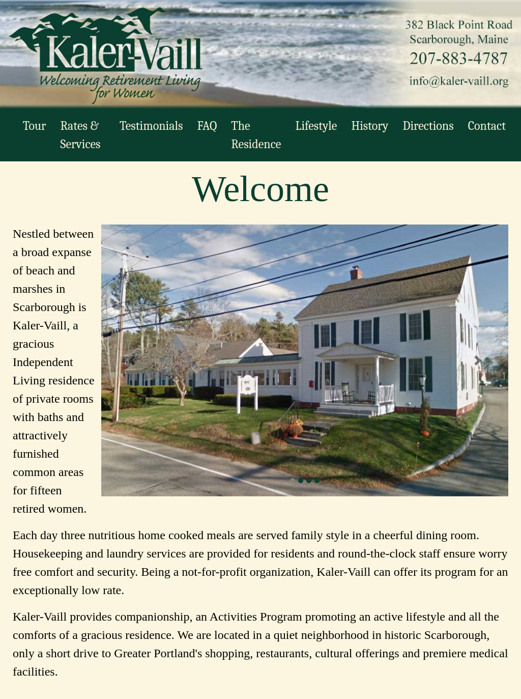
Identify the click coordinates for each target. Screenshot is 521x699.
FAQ (207, 126)
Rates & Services (81, 135)
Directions (427, 126)
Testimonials (151, 126)
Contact (487, 126)
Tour (34, 126)
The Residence (256, 135)
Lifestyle (316, 126)
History (369, 126)
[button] (131, 360)
